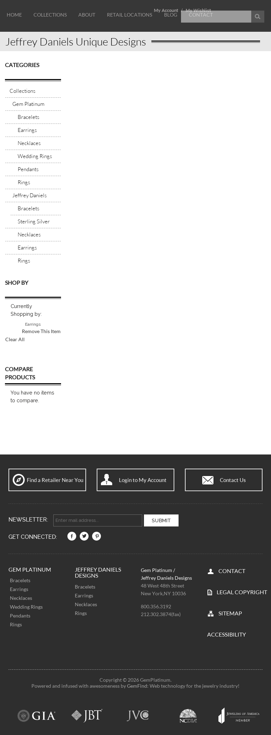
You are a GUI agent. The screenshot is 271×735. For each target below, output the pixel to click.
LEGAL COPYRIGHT (242, 591)
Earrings (19, 588)
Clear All (15, 339)
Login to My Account (143, 480)
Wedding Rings (26, 606)
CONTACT (231, 569)
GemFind (137, 685)
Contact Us (233, 480)
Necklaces (21, 597)
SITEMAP (230, 612)
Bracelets (20, 580)
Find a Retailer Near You (55, 480)
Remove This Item (41, 331)
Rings (16, 624)
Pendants (20, 615)
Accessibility (226, 633)
